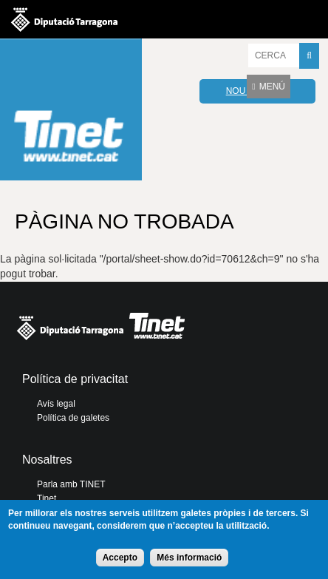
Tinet (46, 498)
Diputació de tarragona (64, 19)
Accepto (120, 557)
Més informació (189, 557)
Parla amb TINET (71, 484)
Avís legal (56, 404)
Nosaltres (47, 459)
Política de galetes (73, 418)
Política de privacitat (75, 379)
